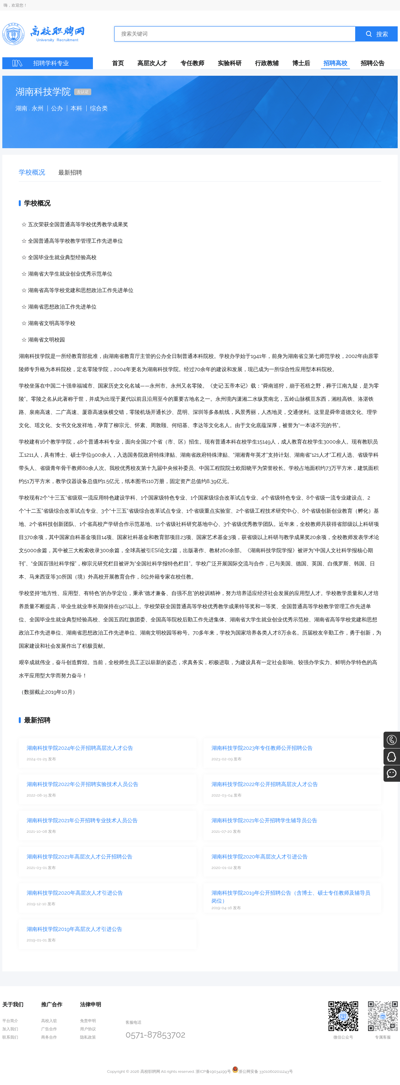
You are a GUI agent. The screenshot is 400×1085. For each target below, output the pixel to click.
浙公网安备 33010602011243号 (262, 1071)
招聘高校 (335, 63)
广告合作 (49, 1029)
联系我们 (10, 1037)
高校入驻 (49, 1020)
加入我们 (10, 1029)
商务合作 (49, 1037)
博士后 (301, 63)
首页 (118, 63)
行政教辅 (267, 63)
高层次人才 (152, 63)
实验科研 (230, 63)
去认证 (83, 92)
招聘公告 (373, 63)
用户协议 (88, 1029)
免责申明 (88, 1020)
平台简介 (10, 1020)
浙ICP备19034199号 (213, 1071)
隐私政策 (88, 1037)
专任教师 (192, 63)
